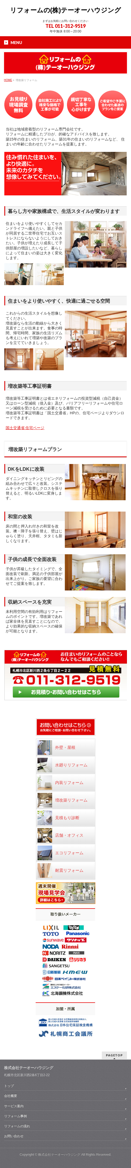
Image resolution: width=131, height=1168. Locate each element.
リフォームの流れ (17, 1126)
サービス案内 (13, 1106)
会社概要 (10, 1096)
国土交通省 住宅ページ (25, 428)
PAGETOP (114, 1055)
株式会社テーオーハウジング (59, 1154)
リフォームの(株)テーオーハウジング (65, 10)
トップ (9, 1086)
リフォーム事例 (15, 1116)
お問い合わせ (13, 1136)
